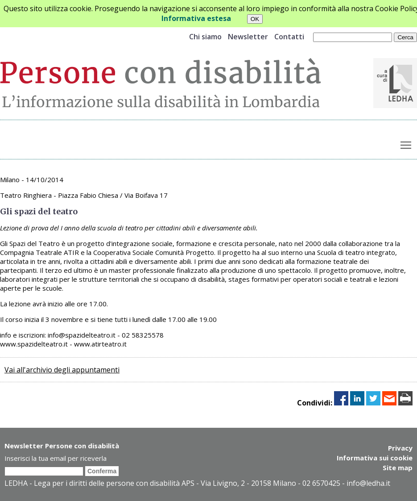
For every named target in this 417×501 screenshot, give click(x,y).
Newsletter (248, 37)
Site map (398, 467)
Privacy (400, 447)
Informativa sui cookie (375, 457)
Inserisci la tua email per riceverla (55, 458)
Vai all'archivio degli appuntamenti (62, 370)
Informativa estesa (196, 18)
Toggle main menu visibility (406, 143)
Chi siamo (205, 37)
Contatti (289, 37)
